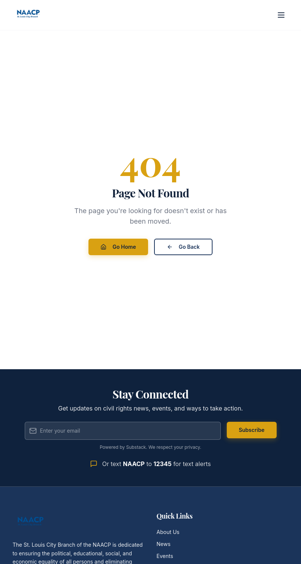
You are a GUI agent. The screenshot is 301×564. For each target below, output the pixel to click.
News (164, 544)
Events (165, 556)
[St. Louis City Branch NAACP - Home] (28, 15)
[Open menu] (281, 15)
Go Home (118, 247)
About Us (168, 532)
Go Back (183, 247)
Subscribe (252, 430)
